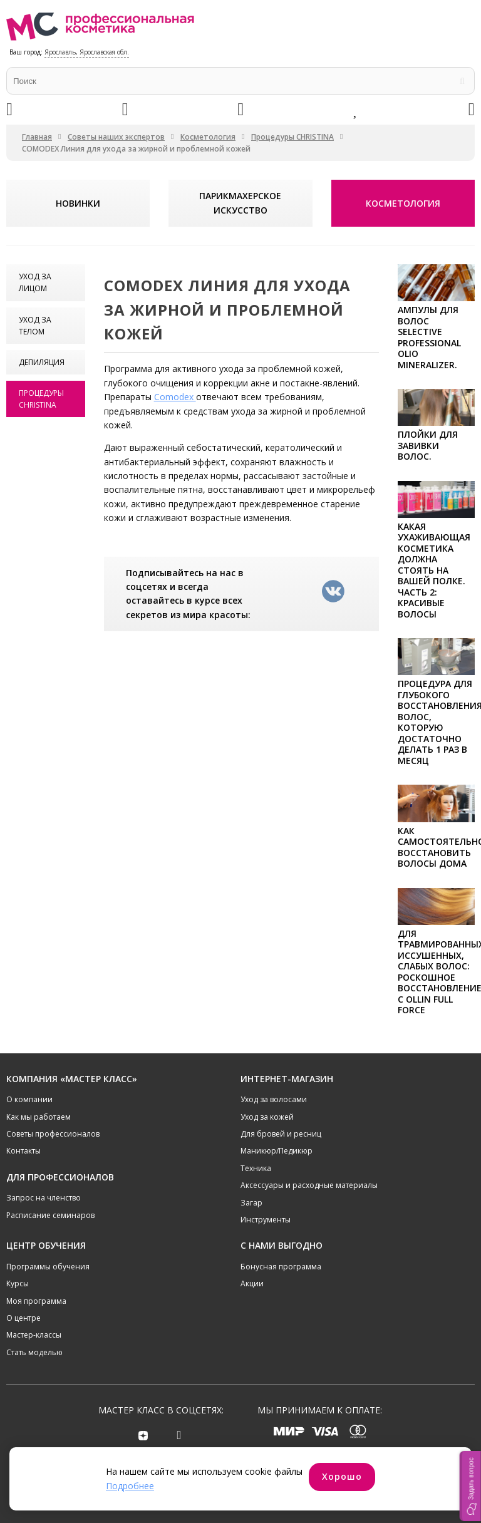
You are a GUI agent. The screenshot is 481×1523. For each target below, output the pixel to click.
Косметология (207, 137)
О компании (29, 1099)
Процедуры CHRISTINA (292, 137)
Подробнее (130, 1486)
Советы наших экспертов (116, 137)
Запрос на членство (43, 1197)
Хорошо (342, 1476)
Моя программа (36, 1301)
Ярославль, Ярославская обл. (86, 52)
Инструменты (265, 1219)
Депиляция (42, 362)
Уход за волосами (273, 1099)
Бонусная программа (280, 1266)
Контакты (23, 1150)
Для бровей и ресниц (280, 1133)
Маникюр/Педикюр (276, 1150)
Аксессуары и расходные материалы (309, 1185)
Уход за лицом (35, 282)
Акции (252, 1283)
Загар (251, 1202)
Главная (37, 137)
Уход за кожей (267, 1117)
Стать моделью (34, 1352)
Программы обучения (48, 1266)
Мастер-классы (33, 1334)
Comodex (175, 397)
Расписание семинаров (50, 1215)
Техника (255, 1168)
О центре (23, 1318)
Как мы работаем (38, 1117)
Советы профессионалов (53, 1133)
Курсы (17, 1283)
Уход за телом (35, 325)
